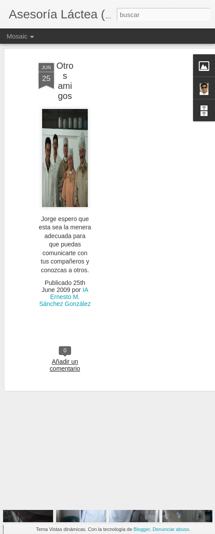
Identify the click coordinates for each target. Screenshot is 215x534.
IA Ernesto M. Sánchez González (65, 274)
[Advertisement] (139, 174)
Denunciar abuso (171, 529)
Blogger (141, 529)
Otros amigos (65, 59)
